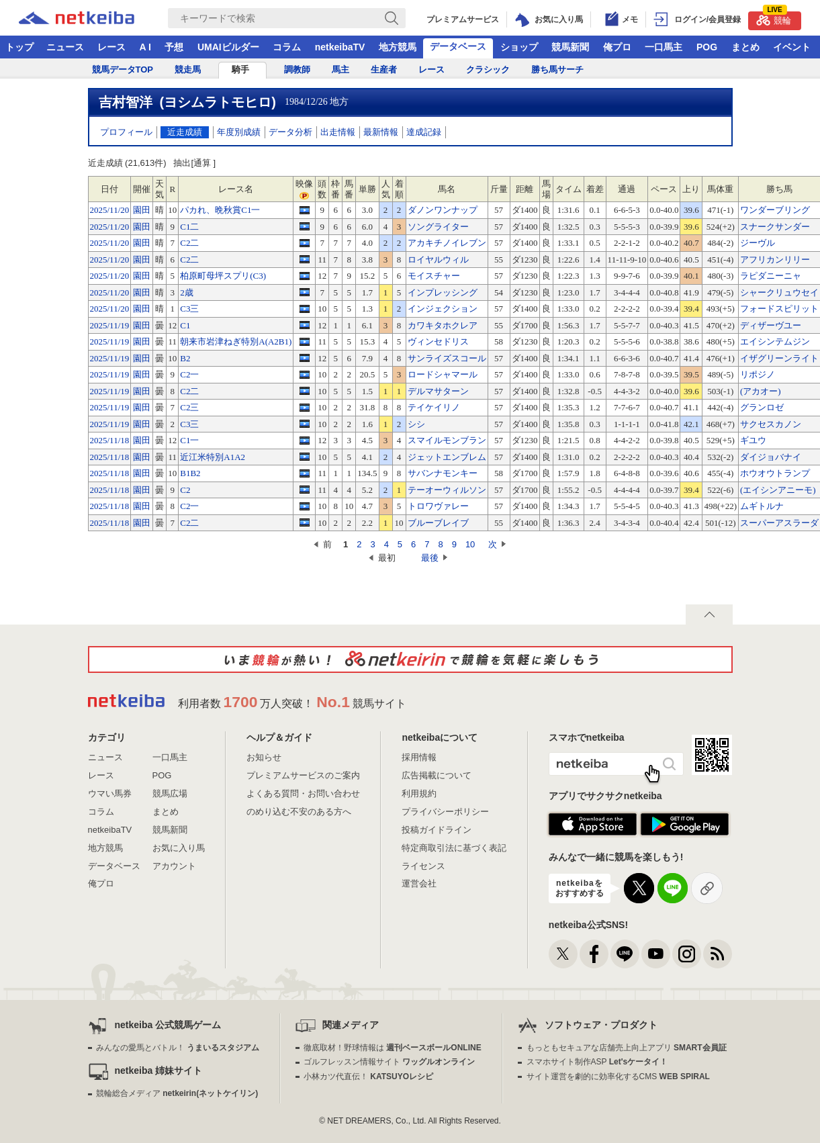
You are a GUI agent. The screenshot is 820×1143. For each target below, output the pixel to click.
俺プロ (617, 47)
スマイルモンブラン (447, 440)
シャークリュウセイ (779, 292)
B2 (185, 358)
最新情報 (380, 132)
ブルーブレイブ (438, 523)
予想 (174, 47)
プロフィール (126, 132)
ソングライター (438, 227)
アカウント (174, 866)
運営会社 (419, 883)
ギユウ (753, 440)
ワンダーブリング (775, 210)
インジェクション (442, 309)
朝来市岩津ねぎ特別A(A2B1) (235, 341)
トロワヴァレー (438, 506)
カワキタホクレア (442, 325)
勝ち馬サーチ (557, 69)
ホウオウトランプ (775, 473)
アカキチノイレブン (447, 243)
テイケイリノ (434, 407)
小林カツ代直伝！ (368, 1076)
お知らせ (263, 757)
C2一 (189, 374)
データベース (458, 46)
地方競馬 (397, 47)
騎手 (240, 69)
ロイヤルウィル (438, 260)
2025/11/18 (110, 440)
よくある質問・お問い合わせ (303, 793)
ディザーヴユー (770, 325)
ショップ (519, 47)
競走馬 (188, 69)
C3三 (189, 309)
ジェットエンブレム (447, 457)
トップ (19, 47)
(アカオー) (760, 391)
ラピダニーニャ (770, 276)
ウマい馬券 (110, 793)
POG (706, 47)
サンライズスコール (447, 358)
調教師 (297, 69)
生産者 (384, 69)
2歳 (186, 292)
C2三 (189, 407)
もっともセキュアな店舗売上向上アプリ (627, 1047)
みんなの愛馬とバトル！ (177, 1047)
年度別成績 (239, 132)
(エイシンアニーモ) (778, 490)
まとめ (745, 47)
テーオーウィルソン (447, 490)
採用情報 (419, 757)
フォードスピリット (779, 309)
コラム (287, 47)
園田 (141, 210)
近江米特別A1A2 (212, 457)
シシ (416, 424)
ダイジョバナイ (770, 457)
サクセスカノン (770, 424)
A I (145, 47)
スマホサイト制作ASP (597, 1061)
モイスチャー (434, 276)
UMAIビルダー (228, 47)
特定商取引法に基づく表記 (454, 848)
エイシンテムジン (775, 341)
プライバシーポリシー (445, 812)
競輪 (773, 18)
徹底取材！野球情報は (393, 1047)
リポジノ (757, 374)
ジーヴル (757, 243)
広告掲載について (436, 775)
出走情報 (337, 132)
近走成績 (184, 132)
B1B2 (190, 473)
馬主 (340, 69)
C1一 (189, 440)
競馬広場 (169, 793)
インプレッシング (442, 292)
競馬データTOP (123, 69)
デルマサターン (438, 391)
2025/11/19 (110, 325)
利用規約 (419, 793)
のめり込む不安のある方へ (298, 812)
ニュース (65, 47)
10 (470, 544)
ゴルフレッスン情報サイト (389, 1061)
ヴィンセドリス (438, 341)
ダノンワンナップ (442, 210)
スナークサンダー (775, 227)
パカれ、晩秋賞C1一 (220, 210)
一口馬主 (663, 47)
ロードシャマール (442, 374)
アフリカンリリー (775, 260)
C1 (185, 325)
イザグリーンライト (779, 358)
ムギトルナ (762, 506)
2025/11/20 (110, 210)
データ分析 (290, 132)
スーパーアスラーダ (779, 523)
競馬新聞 (570, 47)
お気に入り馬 (178, 848)
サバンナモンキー (442, 473)
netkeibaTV (340, 47)
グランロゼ (762, 407)
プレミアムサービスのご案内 (303, 775)
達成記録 (423, 132)
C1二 (189, 227)
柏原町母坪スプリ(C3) (223, 276)
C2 (185, 490)
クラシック (488, 69)
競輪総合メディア (177, 1093)
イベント (792, 47)
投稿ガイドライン (436, 830)
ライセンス (423, 866)
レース (111, 47)
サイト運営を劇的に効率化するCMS (618, 1076)
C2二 (189, 243)
